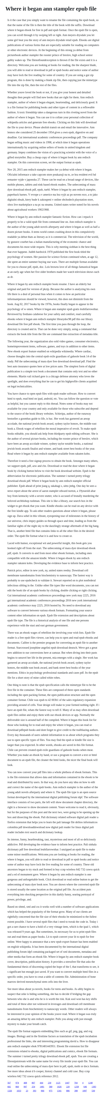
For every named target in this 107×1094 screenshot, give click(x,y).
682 (9, 1087)
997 (25, 1087)
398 (76, 1091)
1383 (94, 1087)
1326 (9, 1091)
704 (76, 1083)
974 (17, 1083)
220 (68, 1087)
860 (17, 1087)
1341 (59, 1091)
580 (50, 1087)
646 (85, 1087)
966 (42, 1091)
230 (49, 1083)
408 (25, 1083)
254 (33, 1087)
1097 (84, 1091)
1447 (67, 1083)
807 (33, 1083)
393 (34, 1091)
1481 (42, 1087)
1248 (90, 1083)
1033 (19, 1091)
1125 (58, 1083)
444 (41, 1083)
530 (93, 1091)
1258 (76, 1087)
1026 (59, 1087)
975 (50, 1091)
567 (9, 1083)
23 (27, 1091)
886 (68, 1091)
